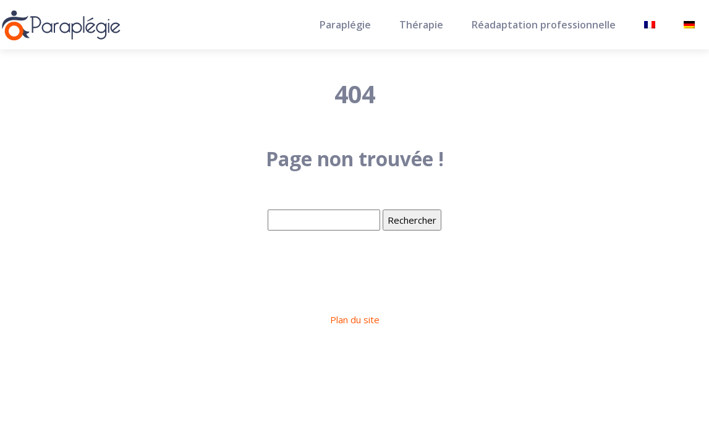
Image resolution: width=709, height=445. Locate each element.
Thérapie (421, 25)
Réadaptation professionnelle (544, 25)
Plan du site (355, 319)
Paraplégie (345, 25)
